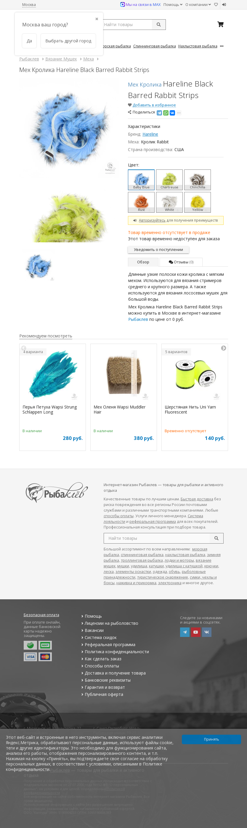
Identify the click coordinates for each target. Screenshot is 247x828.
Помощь (172, 4)
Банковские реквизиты (105, 680)
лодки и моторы (179, 560)
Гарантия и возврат (102, 687)
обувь (174, 571)
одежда (160, 571)
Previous (24, 348)
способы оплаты (119, 515)
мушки (123, 565)
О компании (198, 4)
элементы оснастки (133, 571)
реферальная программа (152, 521)
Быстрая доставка (197, 499)
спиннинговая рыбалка (142, 554)
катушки (156, 565)
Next (224, 348)
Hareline (150, 134)
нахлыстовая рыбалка (185, 554)
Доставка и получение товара (113, 673)
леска (109, 571)
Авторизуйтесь (152, 220)
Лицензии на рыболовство (109, 623)
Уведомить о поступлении (158, 249)
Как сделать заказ (100, 659)
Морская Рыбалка (115, 46)
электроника (170, 582)
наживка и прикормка (136, 582)
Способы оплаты (99, 666)
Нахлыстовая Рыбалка (197, 46)
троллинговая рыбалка (142, 560)
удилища (139, 565)
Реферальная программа (107, 644)
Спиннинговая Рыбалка (154, 46)
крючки (211, 565)
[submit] (159, 25)
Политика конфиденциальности (114, 651)
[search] (216, 538)
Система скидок (98, 637)
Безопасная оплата (41, 614)
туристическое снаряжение (162, 577)
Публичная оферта (101, 694)
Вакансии (92, 630)
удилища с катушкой (184, 565)
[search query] (132, 24)
